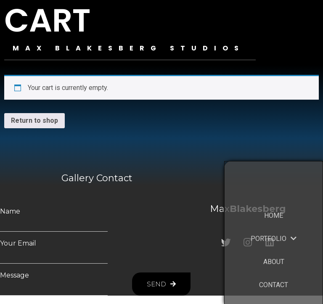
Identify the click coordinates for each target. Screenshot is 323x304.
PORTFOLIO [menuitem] (274, 250)
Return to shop (34, 120)
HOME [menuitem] (273, 227)
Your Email (18, 243)
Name (10, 211)
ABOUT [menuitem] (273, 273)
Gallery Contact (96, 178)
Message (14, 275)
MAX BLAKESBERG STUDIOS (129, 48)
